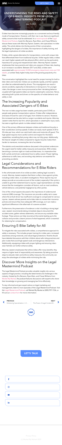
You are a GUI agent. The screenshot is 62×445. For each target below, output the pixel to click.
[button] (59, 3)
